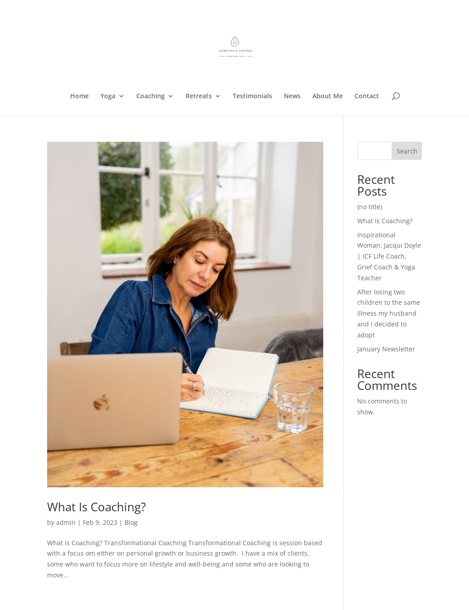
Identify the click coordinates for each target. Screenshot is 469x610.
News (292, 96)
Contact (366, 96)
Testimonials (252, 96)
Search (407, 151)
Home (79, 96)
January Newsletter (386, 349)
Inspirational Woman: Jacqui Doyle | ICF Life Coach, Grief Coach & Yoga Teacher (389, 256)
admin (66, 522)
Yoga (107, 96)
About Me (327, 96)
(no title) (369, 206)
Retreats (199, 96)
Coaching (150, 96)
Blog (131, 522)
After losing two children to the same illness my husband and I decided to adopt (388, 313)
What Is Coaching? (96, 507)
